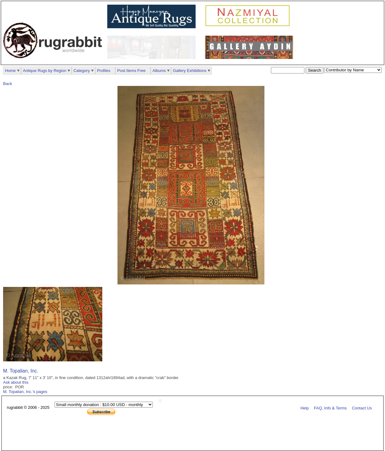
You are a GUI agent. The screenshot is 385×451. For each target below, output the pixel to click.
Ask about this (16, 382)
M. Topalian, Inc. (20, 370)
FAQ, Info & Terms (330, 407)
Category (81, 70)
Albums (159, 70)
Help (304, 407)
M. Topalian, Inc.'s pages (25, 391)
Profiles (103, 70)
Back (7, 83)
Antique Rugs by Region (44, 70)
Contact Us (362, 407)
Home (10, 70)
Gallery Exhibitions (189, 70)
